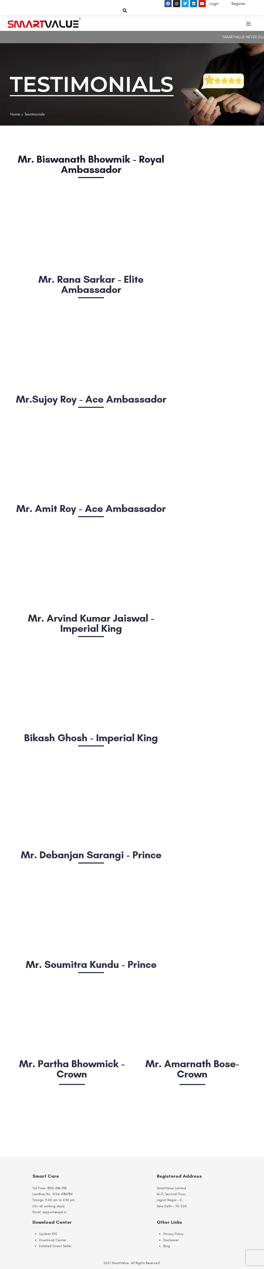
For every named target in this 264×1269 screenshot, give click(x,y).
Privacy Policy (173, 1234)
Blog (166, 1246)
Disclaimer (171, 1240)
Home (15, 114)
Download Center (52, 1240)
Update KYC (48, 1234)
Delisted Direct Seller (55, 1246)
